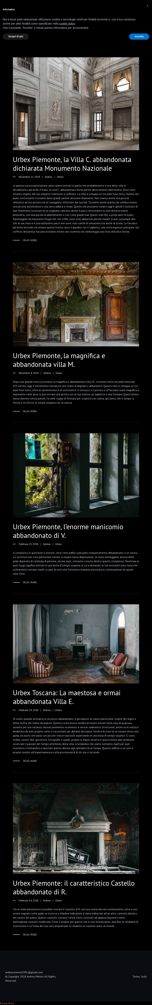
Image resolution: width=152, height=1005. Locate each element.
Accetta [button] (139, 36)
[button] (147, 5)
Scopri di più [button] (15, 36)
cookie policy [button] (67, 23)
